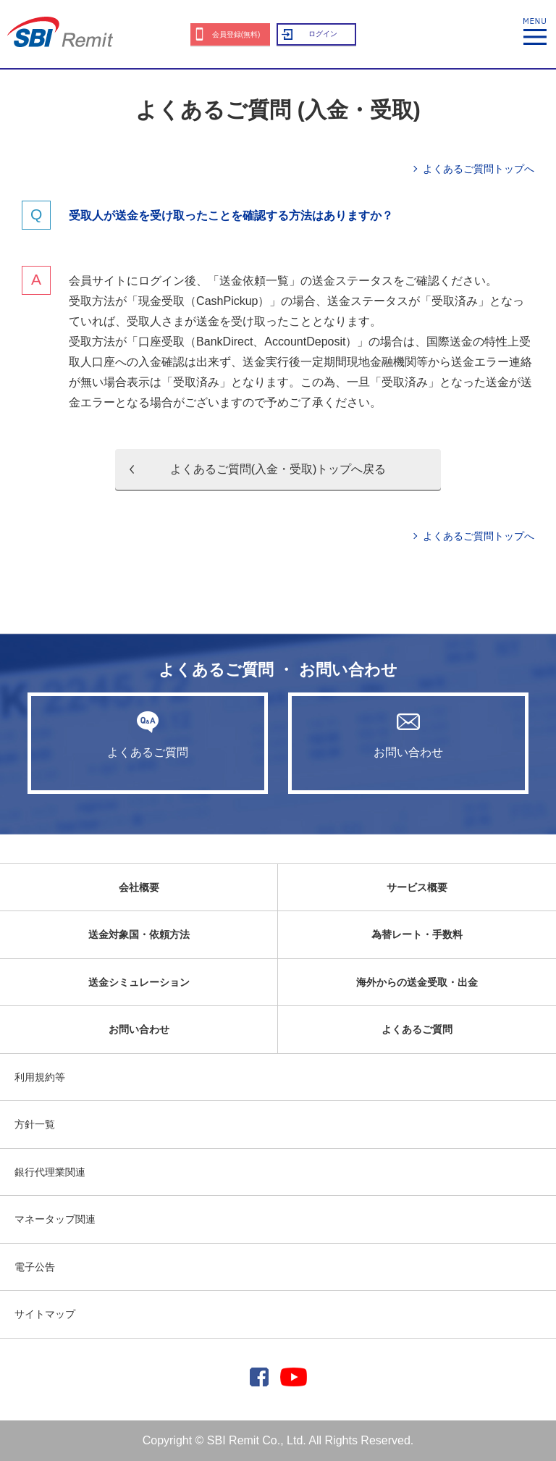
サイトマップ (44, 1314)
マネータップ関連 (55, 1219)
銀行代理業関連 (49, 1172)
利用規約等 (39, 1077)
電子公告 (34, 1267)
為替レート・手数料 (417, 934)
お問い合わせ (408, 734)
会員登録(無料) (236, 34)
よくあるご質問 (147, 734)
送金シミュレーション (139, 982)
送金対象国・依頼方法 (139, 934)
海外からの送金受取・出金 (417, 982)
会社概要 (139, 887)
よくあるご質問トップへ (478, 169)
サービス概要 (417, 887)
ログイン (322, 34)
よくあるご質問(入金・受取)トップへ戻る (278, 469)
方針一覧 (34, 1124)
